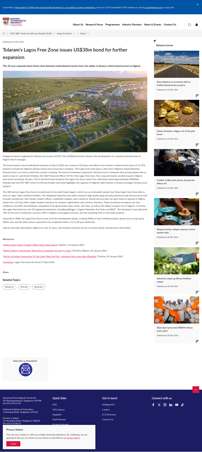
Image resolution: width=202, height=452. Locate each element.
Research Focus (94, 24)
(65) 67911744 (14, 403)
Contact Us (170, 24)
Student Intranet (60, 424)
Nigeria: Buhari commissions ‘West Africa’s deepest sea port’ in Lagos (37, 250)
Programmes (112, 24)
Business (38, 286)
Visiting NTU (108, 404)
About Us (78, 24)
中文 (54, 404)
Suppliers (57, 414)
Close (13, 443)
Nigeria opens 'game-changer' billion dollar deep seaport (30, 244)
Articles (24, 286)
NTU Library (58, 409)
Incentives (8, 262)
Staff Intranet (59, 419)
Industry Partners (132, 24)
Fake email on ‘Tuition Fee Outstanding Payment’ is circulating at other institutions (55, 7)
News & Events (152, 24)
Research (9, 286)
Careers (106, 409)
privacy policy (73, 438)
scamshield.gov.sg (153, 7)
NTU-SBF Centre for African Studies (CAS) (31, 33)
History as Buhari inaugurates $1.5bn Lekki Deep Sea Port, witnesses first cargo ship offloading (49, 256)
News (83, 33)
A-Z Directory (109, 414)
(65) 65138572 (14, 423)
